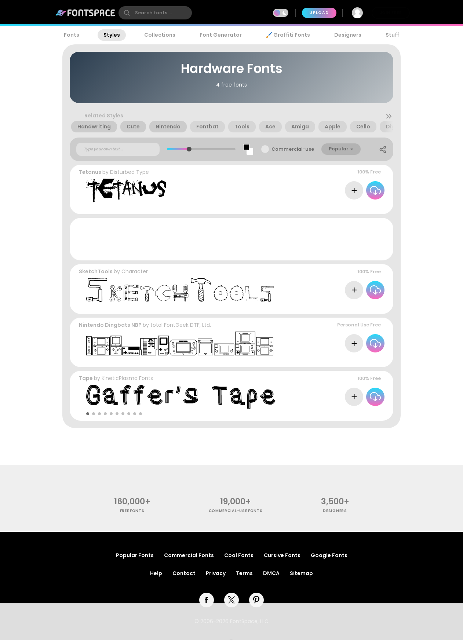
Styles (111, 35)
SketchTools (96, 271)
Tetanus (90, 172)
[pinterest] (256, 600)
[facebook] (206, 600)
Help (156, 573)
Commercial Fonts (189, 555)
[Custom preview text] (118, 149)
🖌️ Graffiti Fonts (288, 35)
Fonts (71, 35)
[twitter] (231, 600)
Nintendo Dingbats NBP (110, 325)
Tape (86, 378)
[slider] (189, 149)
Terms (244, 573)
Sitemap (301, 573)
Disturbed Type (129, 172)
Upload (319, 12)
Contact (184, 573)
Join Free (391, 12)
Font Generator (221, 35)
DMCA (271, 573)
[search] (155, 12)
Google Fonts (329, 555)
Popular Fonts (135, 555)
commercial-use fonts (236, 510)
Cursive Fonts (282, 555)
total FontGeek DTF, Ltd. (180, 325)
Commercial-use (292, 149)
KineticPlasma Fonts (127, 378)
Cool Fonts (239, 555)
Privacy (216, 573)
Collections (159, 35)
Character (134, 271)
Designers (347, 35)
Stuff (392, 35)
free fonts (132, 510)
